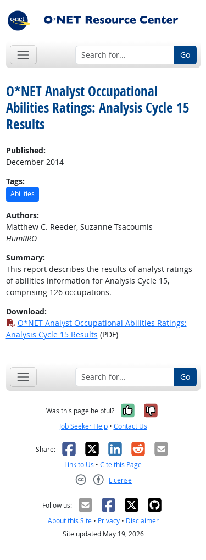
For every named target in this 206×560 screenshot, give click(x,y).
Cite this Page (121, 464)
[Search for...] (125, 55)
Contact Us (130, 426)
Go (185, 54)
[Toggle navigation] (23, 54)
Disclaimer (142, 520)
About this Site (70, 520)
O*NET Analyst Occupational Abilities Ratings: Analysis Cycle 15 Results (96, 329)
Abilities (22, 193)
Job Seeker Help (83, 426)
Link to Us (79, 464)
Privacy (109, 520)
